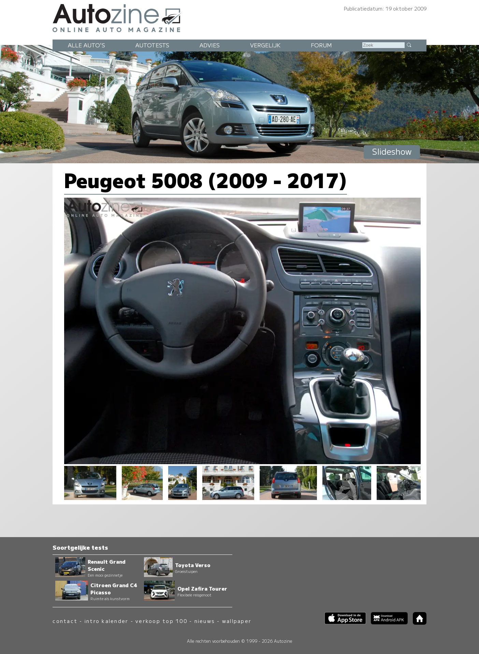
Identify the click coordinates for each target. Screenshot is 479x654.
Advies (210, 45)
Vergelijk (265, 45)
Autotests (152, 45)
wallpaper (236, 620)
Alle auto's (86, 45)
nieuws (204, 620)
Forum (321, 45)
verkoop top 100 (161, 620)
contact (65, 620)
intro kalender (106, 620)
